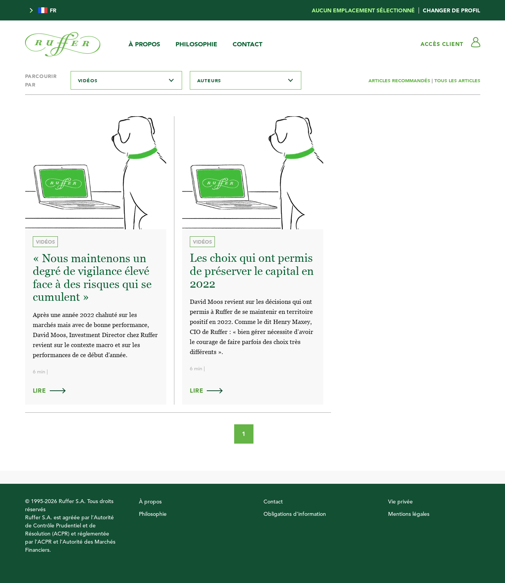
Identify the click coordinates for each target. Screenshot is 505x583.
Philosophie (196, 44)
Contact (247, 44)
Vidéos (45, 242)
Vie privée (400, 501)
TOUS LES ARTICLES (457, 80)
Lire (53, 390)
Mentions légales (408, 513)
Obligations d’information (294, 513)
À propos (144, 44)
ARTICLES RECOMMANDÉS (400, 80)
